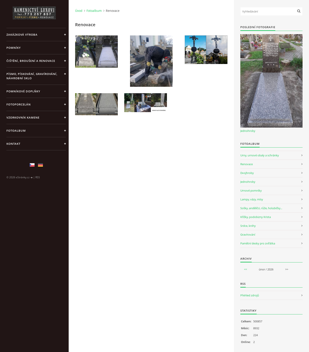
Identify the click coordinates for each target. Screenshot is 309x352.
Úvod (78, 11)
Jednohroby (247, 131)
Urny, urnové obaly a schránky (259, 155)
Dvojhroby (247, 173)
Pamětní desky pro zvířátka (257, 243)
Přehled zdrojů (249, 295)
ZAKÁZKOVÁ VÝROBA (22, 35)
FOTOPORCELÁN (18, 104)
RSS (37, 177)
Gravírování (247, 234)
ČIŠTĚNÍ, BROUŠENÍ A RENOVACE (30, 61)
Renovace (246, 164)
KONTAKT (13, 144)
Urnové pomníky (251, 190)
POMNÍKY (13, 48)
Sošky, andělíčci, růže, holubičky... (261, 208)
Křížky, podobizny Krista (255, 217)
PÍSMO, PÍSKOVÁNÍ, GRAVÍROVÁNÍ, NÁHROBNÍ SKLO (31, 76)
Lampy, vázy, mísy (251, 199)
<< (245, 269)
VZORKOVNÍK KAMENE (22, 117)
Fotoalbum (16, 131)
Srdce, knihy (248, 226)
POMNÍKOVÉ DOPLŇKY (23, 91)
